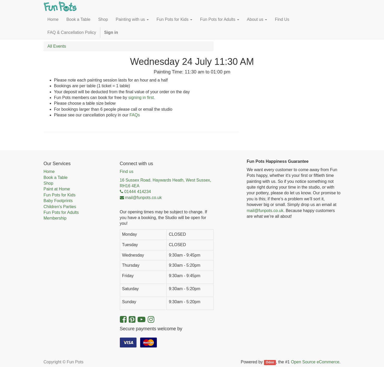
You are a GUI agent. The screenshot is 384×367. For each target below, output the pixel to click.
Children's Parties (60, 206)
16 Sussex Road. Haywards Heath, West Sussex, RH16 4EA (165, 183)
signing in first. (141, 97)
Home (49, 171)
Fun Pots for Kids (60, 195)
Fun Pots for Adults (61, 212)
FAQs (134, 115)
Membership (55, 218)
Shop (48, 183)
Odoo (270, 362)
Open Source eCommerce (315, 362)
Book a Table (55, 177)
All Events (56, 46)
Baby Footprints (58, 200)
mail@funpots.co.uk (265, 210)
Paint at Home (57, 189)
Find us (126, 171)
